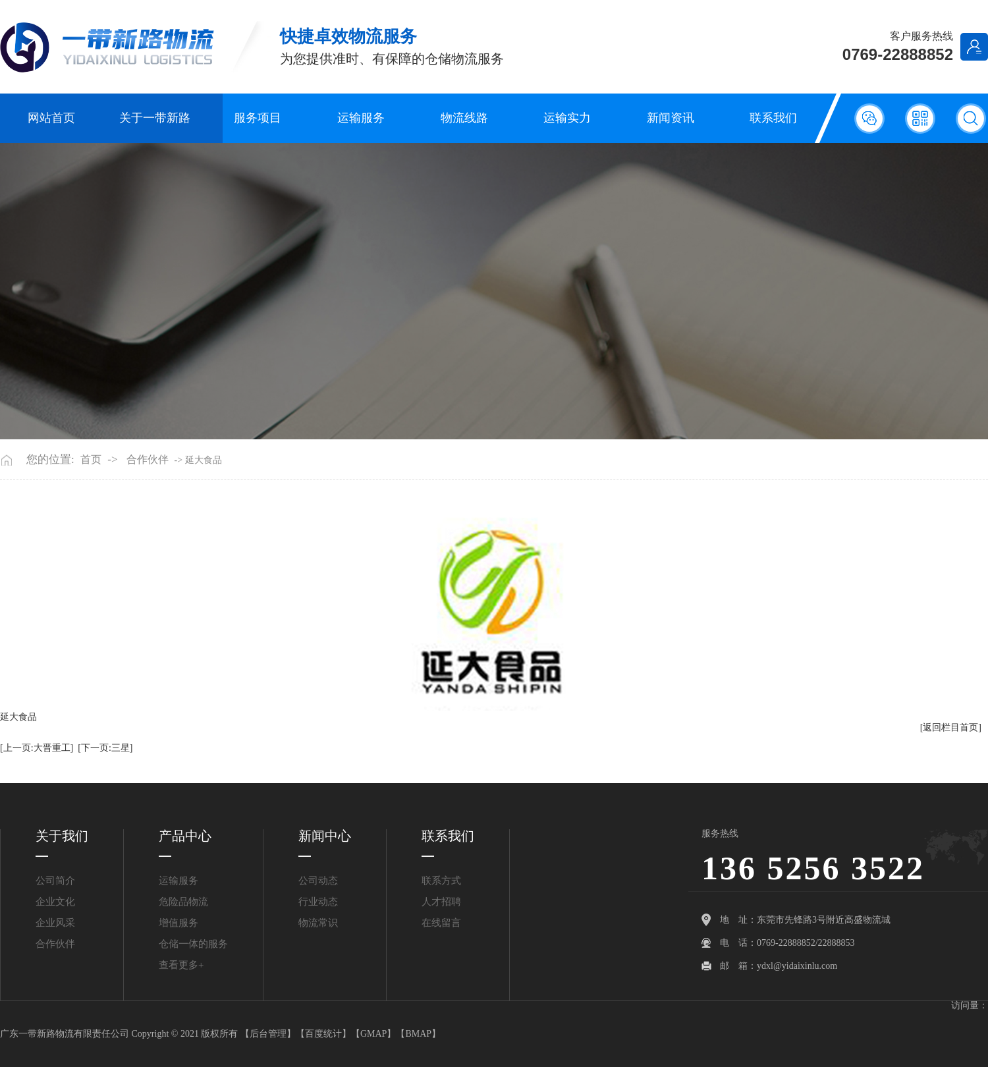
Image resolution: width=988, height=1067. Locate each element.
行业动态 (318, 901)
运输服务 (361, 117)
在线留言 (441, 922)
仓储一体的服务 (193, 944)
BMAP (418, 1034)
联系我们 (773, 117)
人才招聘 (441, 901)
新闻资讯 (670, 117)
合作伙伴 (147, 459)
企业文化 (55, 901)
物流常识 (318, 922)
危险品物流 (183, 901)
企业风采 (55, 922)
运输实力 (567, 117)
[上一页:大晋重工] (36, 748)
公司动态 (318, 880)
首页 (90, 459)
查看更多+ (181, 965)
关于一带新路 (154, 117)
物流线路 (464, 117)
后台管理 (268, 1034)
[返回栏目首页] (950, 727)
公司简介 (55, 880)
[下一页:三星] (105, 748)
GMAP (373, 1034)
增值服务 (178, 922)
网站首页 (51, 117)
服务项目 (257, 117)
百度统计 (323, 1034)
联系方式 (441, 880)
